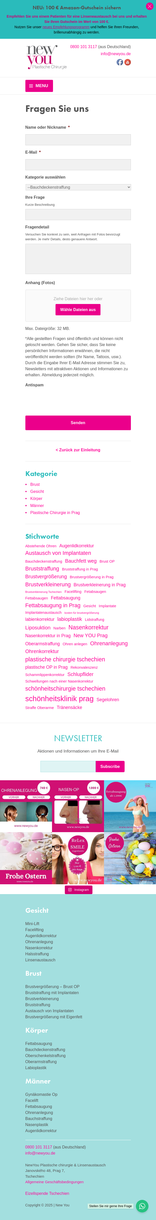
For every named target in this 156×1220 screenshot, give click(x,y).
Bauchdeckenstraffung (45, 1049)
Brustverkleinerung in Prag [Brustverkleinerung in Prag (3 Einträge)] (100, 584)
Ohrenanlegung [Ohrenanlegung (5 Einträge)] (109, 643)
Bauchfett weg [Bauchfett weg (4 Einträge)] (81, 561)
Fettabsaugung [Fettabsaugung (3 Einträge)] (65, 597)
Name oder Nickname (47, 127)
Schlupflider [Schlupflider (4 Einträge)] (80, 674)
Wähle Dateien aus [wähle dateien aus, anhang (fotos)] (78, 310)
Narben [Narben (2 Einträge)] (60, 628)
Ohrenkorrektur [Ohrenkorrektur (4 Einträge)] (42, 651)
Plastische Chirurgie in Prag (55, 513)
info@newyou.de (116, 54)
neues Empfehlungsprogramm (66, 27)
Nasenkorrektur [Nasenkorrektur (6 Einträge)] (89, 627)
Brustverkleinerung (42, 999)
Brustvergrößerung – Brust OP (52, 987)
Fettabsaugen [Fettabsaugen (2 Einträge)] (36, 598)
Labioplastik (36, 1068)
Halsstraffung (37, 954)
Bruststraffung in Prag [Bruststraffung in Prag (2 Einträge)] (80, 569)
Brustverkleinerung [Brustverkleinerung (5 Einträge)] (48, 584)
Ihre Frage (35, 197)
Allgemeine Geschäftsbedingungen (54, 1182)
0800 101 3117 (83, 47)
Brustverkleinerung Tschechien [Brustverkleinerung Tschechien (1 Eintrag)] (43, 591)
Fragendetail (37, 227)
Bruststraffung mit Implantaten (52, 993)
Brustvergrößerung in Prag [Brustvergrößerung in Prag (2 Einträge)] (92, 577)
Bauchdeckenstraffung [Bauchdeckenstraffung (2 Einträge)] (43, 561)
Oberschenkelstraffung (45, 1056)
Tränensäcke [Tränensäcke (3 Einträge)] (69, 707)
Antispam (34, 385)
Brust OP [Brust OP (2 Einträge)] (107, 561)
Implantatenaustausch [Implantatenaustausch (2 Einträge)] (43, 613)
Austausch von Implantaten (49, 1011)
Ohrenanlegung (39, 942)
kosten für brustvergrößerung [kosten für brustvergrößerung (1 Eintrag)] (82, 612)
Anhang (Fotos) (40, 283)
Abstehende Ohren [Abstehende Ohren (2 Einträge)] (41, 546)
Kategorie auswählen (45, 177)
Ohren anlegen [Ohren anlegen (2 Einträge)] (75, 644)
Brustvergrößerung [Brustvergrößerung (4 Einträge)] (46, 576)
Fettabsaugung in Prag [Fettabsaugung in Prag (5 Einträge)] (53, 605)
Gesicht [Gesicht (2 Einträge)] (89, 606)
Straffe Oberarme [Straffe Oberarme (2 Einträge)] (39, 708)
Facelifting (34, 930)
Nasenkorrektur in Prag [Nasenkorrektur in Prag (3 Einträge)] (48, 635)
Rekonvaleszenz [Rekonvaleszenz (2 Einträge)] (84, 667)
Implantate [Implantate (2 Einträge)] (107, 606)
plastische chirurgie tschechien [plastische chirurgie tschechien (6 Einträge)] (65, 659)
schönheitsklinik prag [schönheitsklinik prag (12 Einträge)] (59, 698)
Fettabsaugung (38, 1043)
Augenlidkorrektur (41, 936)
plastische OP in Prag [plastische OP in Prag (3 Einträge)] (46, 667)
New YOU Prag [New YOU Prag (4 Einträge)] (91, 635)
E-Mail (33, 152)
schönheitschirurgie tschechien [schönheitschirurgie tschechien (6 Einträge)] (65, 688)
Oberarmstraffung (41, 1062)
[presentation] (63, 402)
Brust (35, 484)
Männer (37, 505)
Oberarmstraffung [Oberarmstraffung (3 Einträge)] (42, 643)
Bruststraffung (37, 1005)
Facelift (31, 1100)
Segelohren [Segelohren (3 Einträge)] (107, 699)
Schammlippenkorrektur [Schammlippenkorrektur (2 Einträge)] (45, 675)
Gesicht (37, 491)
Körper (36, 498)
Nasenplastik (36, 1125)
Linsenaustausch (40, 960)
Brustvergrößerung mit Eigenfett (53, 1017)
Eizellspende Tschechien (47, 1193)
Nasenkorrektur (39, 948)
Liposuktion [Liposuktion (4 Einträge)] (38, 627)
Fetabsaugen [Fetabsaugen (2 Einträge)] (95, 592)
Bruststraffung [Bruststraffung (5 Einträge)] (42, 568)
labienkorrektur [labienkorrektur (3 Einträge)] (40, 619)
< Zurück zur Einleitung (78, 450)
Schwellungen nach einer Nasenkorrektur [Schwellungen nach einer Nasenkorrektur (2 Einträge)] (59, 681)
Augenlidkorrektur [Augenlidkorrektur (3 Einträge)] (76, 545)
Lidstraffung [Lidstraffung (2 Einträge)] (94, 620)
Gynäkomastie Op (41, 1094)
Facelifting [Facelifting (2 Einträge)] (73, 592)
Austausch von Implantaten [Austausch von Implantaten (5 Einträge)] (58, 553)
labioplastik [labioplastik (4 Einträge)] (69, 619)
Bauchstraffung (38, 1118)
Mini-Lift (32, 924)
